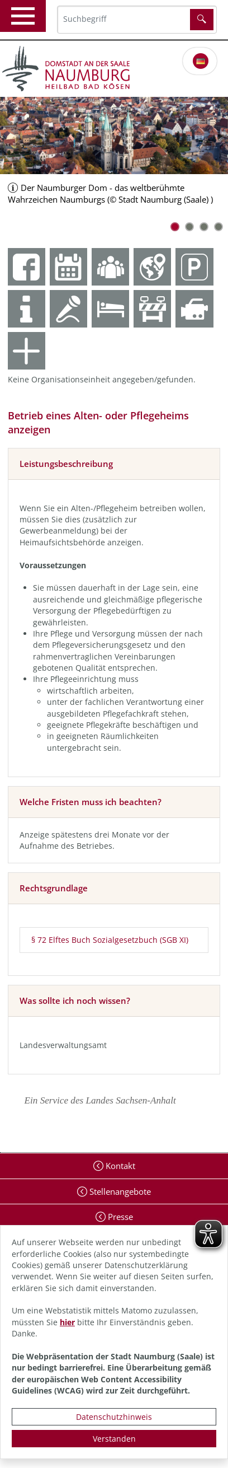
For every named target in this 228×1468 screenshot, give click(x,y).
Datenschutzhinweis (114, 1416)
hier (67, 1322)
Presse (119, 1216)
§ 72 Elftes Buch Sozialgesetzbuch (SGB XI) (109, 939)
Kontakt (119, 1165)
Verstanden (114, 1438)
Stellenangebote (119, 1191)
